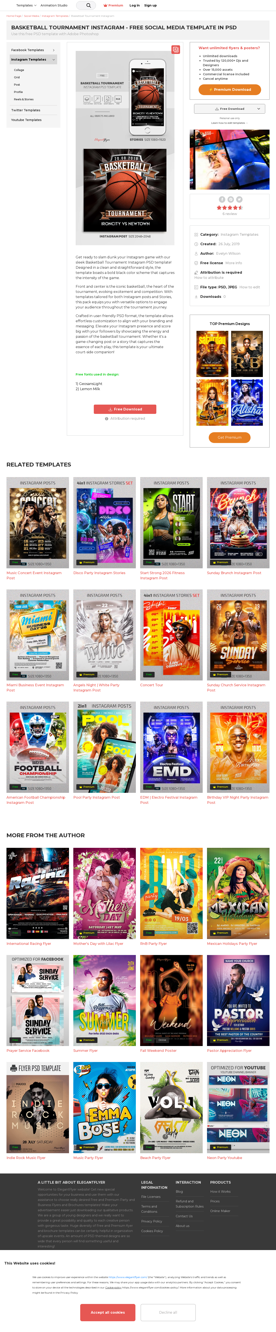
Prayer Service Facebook (28, 1051)
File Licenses (150, 1197)
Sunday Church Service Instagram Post (236, 687)
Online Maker (220, 1211)
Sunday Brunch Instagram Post (234, 573)
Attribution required (125, 418)
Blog (179, 1192)
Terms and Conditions (149, 1209)
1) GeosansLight (89, 384)
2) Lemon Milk (88, 389)
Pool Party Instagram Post (96, 797)
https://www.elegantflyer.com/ (128, 1277)
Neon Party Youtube (224, 1158)
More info (233, 263)
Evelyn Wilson (228, 253)
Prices (215, 1201)
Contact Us (184, 1216)
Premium (224, 5)
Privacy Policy (151, 1221)
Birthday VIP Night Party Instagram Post (237, 800)
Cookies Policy (152, 1231)
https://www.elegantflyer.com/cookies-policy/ (150, 1287)
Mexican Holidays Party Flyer (232, 944)
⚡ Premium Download (230, 90)
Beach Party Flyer (155, 1158)
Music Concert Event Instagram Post (34, 575)
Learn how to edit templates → (229, 122)
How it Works (220, 1192)
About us (182, 1226)
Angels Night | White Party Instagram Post (96, 687)
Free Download (125, 409)
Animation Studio (86, 5)
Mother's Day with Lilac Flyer (98, 944)
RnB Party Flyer (153, 944)
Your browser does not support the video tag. (230, 160)
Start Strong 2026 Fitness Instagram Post (162, 575)
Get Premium (230, 437)
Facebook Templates (27, 50)
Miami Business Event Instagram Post (35, 687)
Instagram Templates (28, 59)
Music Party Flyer (88, 1158)
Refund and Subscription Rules (190, 1203)
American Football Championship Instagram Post (35, 800)
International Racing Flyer (28, 944)
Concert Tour (151, 685)
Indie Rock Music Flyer (25, 1158)
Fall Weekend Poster (158, 1051)
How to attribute (209, 278)
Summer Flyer (85, 1051)
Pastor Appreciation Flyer (229, 1051)
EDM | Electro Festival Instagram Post (169, 800)
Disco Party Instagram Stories (99, 573)
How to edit (249, 287)
